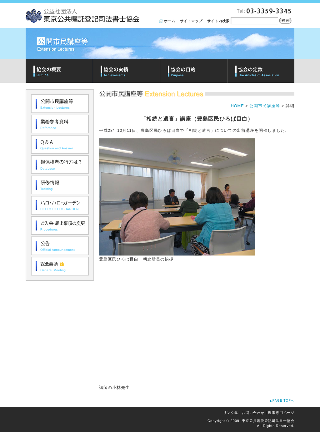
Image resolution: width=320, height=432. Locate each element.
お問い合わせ (253, 413)
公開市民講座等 (264, 105)
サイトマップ (191, 21)
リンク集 (230, 413)
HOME (237, 105)
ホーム (169, 21)
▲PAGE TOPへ (281, 400)
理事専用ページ (281, 413)
